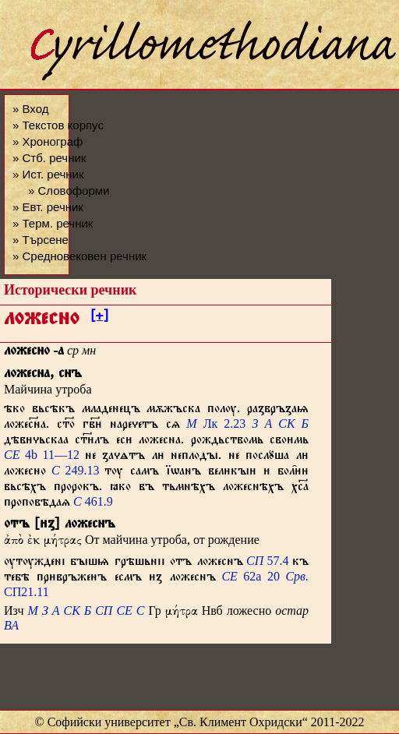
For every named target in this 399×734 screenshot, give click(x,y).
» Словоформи (68, 190)
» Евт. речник (47, 206)
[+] (99, 318)
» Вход (30, 108)
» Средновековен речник (79, 256)
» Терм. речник (52, 223)
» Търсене (40, 239)
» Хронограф (47, 141)
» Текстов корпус (58, 125)
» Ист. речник (48, 174)
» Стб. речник (49, 157)
